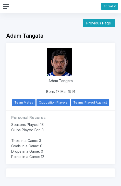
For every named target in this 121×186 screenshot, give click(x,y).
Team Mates (23, 102)
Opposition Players (53, 102)
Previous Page (98, 23)
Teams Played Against (90, 102)
